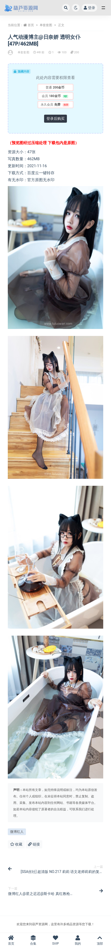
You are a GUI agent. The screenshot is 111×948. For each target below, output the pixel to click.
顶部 (100, 940)
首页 (31, 25)
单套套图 (46, 25)
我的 (78, 940)
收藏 (16, 844)
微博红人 (17, 832)
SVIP (55, 940)
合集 (33, 940)
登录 (89, 8)
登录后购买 (55, 118)
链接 (34, 844)
